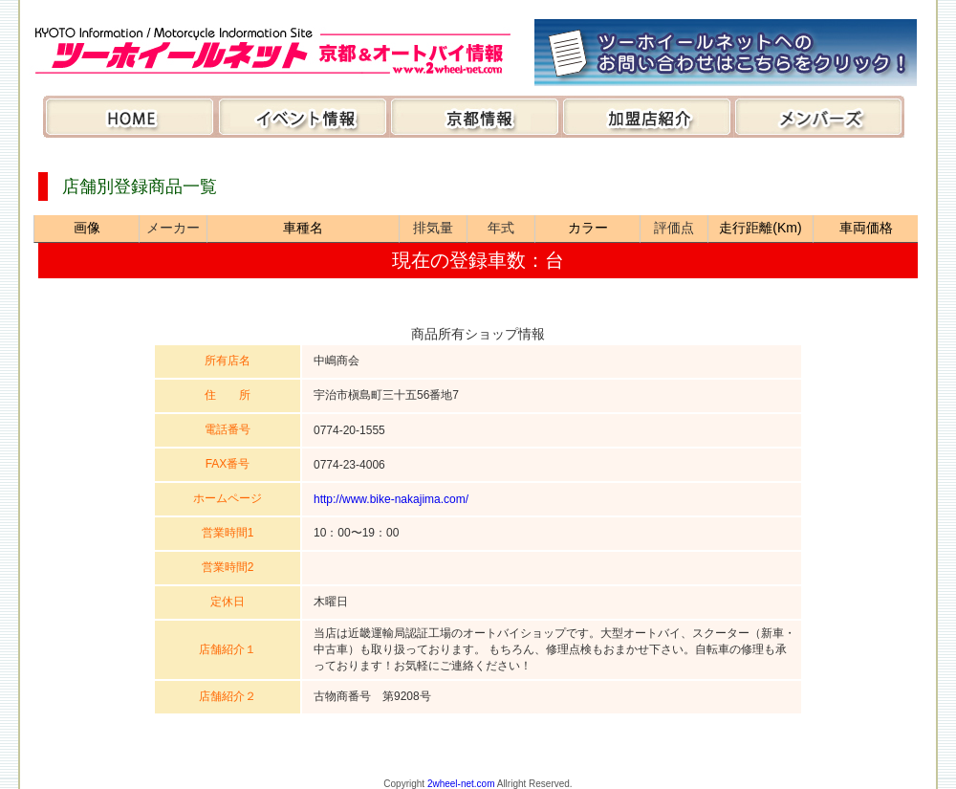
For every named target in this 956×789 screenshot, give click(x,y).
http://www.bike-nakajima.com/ (391, 499)
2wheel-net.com (461, 783)
